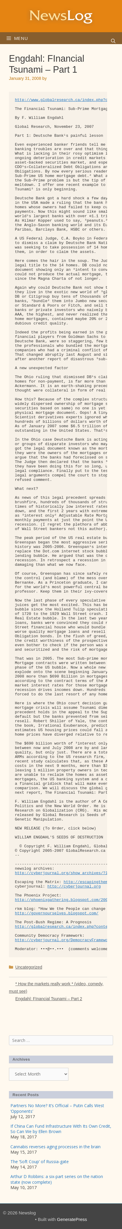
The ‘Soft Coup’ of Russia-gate (39, 1161)
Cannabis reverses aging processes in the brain (55, 1146)
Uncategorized (28, 967)
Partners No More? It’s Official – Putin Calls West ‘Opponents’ (57, 1108)
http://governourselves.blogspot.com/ (56, 913)
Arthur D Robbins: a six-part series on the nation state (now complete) (56, 1179)
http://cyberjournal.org (74, 886)
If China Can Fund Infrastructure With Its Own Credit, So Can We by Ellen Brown (60, 1128)
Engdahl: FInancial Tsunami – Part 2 (48, 998)
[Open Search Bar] (113, 41)
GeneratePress (72, 1219)
